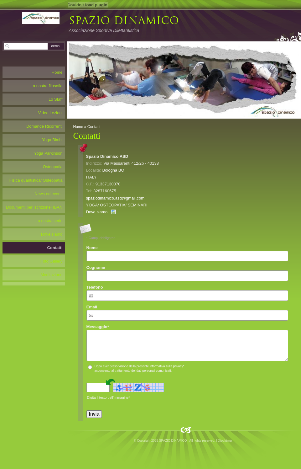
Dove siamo (97, 212)
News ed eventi (49, 193)
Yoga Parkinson (48, 153)
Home (78, 127)
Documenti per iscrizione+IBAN (34, 207)
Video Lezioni (50, 112)
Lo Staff (56, 99)
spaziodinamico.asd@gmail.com (115, 198)
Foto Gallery (51, 261)
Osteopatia (53, 166)
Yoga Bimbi (52, 139)
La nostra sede (48, 220)
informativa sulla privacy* (167, 366)
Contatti (54, 247)
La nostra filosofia (47, 85)
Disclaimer (225, 440)
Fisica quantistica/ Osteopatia (36, 180)
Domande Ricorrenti (44, 126)
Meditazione (51, 274)
